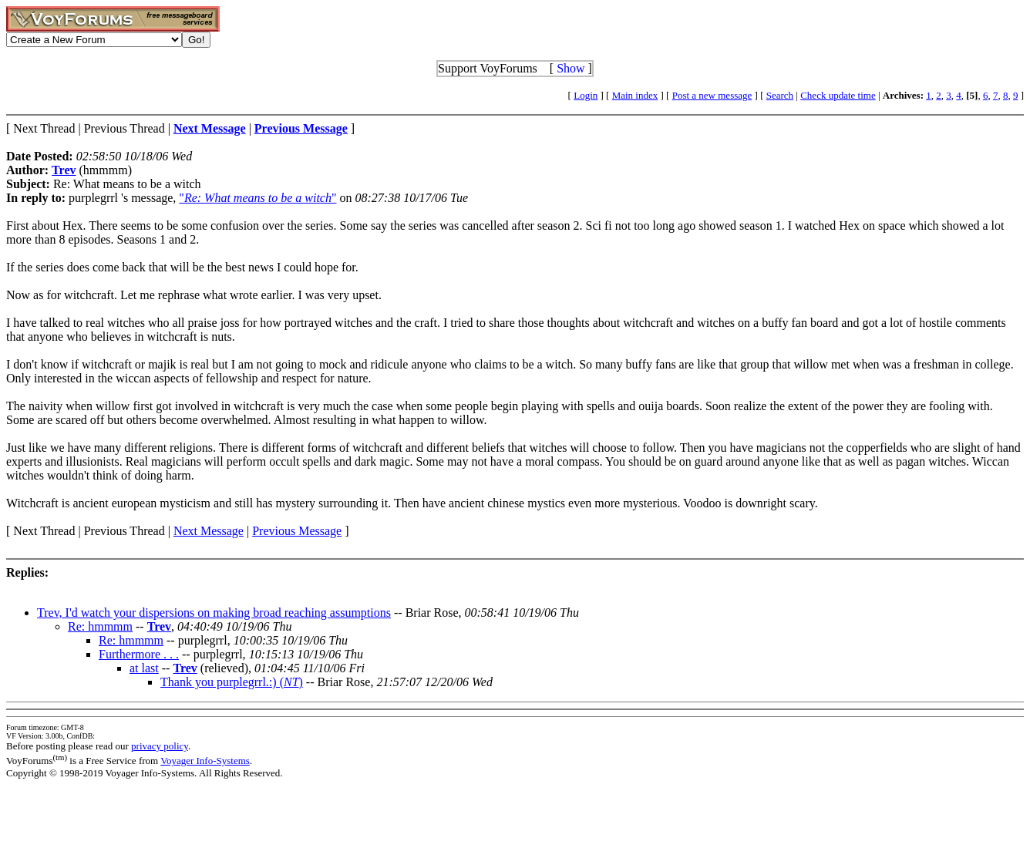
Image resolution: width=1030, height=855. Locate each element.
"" (257, 197)
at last (144, 668)
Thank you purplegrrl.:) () (231, 681)
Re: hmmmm (100, 626)
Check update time (837, 95)
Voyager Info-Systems (205, 760)
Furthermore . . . (139, 654)
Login (585, 95)
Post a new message (712, 95)
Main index (635, 95)
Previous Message (297, 530)
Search (779, 95)
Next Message (208, 530)
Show (570, 68)
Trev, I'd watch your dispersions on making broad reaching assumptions (214, 612)
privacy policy (159, 746)
